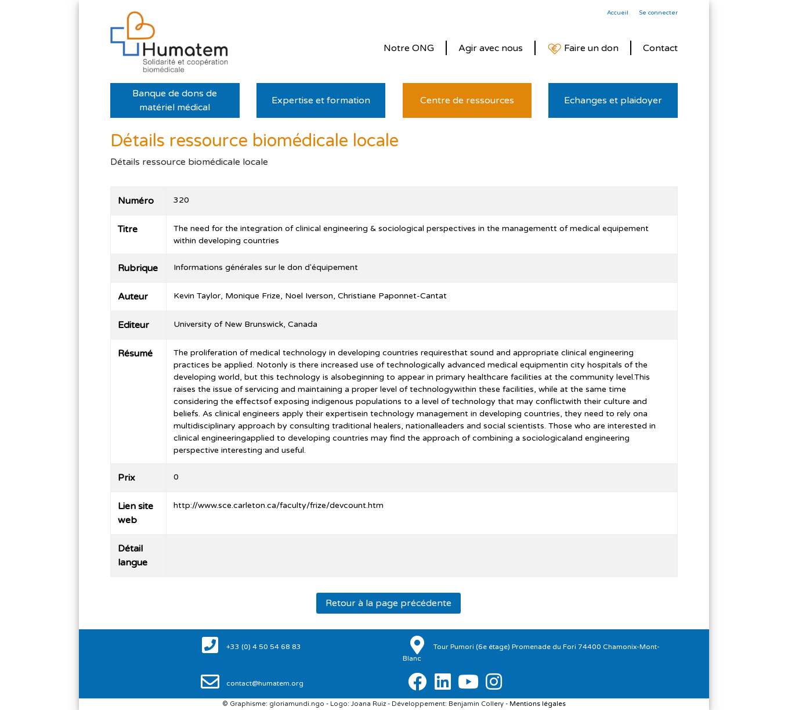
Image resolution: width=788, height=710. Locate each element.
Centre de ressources (467, 100)
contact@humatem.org (264, 683)
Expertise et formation (321, 100)
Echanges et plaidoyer (613, 100)
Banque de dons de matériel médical (174, 100)
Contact (660, 48)
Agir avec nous (490, 48)
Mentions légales (537, 704)
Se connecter (658, 12)
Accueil (617, 12)
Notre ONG (409, 48)
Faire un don (583, 48)
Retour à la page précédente (388, 603)
